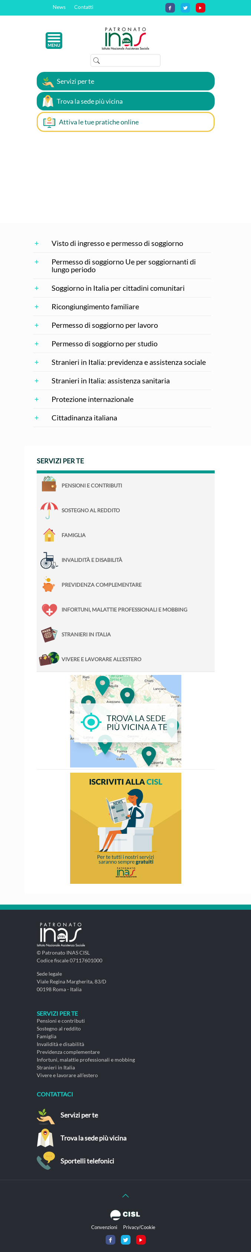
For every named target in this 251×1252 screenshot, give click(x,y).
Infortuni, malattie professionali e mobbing (124, 609)
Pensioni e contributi (92, 485)
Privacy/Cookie (139, 1227)
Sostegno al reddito (91, 510)
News (59, 7)
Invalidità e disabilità (92, 560)
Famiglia (74, 535)
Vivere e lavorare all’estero (101, 659)
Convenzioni (104, 1227)
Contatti (83, 7)
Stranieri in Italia (86, 634)
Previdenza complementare (102, 585)
